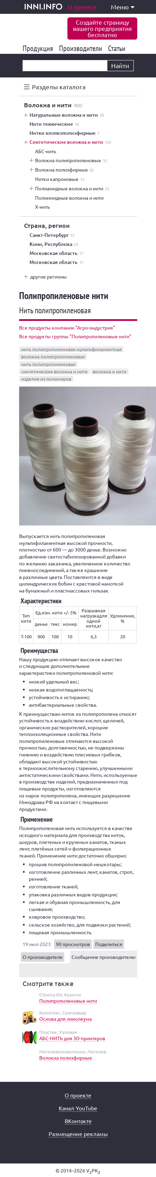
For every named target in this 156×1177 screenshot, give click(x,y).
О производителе (43, 957)
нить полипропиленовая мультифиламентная (71, 349)
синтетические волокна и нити (54, 371)
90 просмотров (73, 944)
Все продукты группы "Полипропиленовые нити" (75, 336)
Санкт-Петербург (52, 235)
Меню (122, 6)
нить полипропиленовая (48, 364)
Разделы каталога (58, 86)
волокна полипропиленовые (53, 356)
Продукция (39, 48)
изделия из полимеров (46, 379)
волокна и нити (109, 371)
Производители (82, 48)
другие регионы (48, 276)
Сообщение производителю (104, 957)
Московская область (56, 253)
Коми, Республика (54, 244)
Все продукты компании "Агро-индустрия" (67, 327)
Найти (120, 65)
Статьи (118, 48)
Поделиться (108, 944)
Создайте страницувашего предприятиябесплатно (102, 28)
